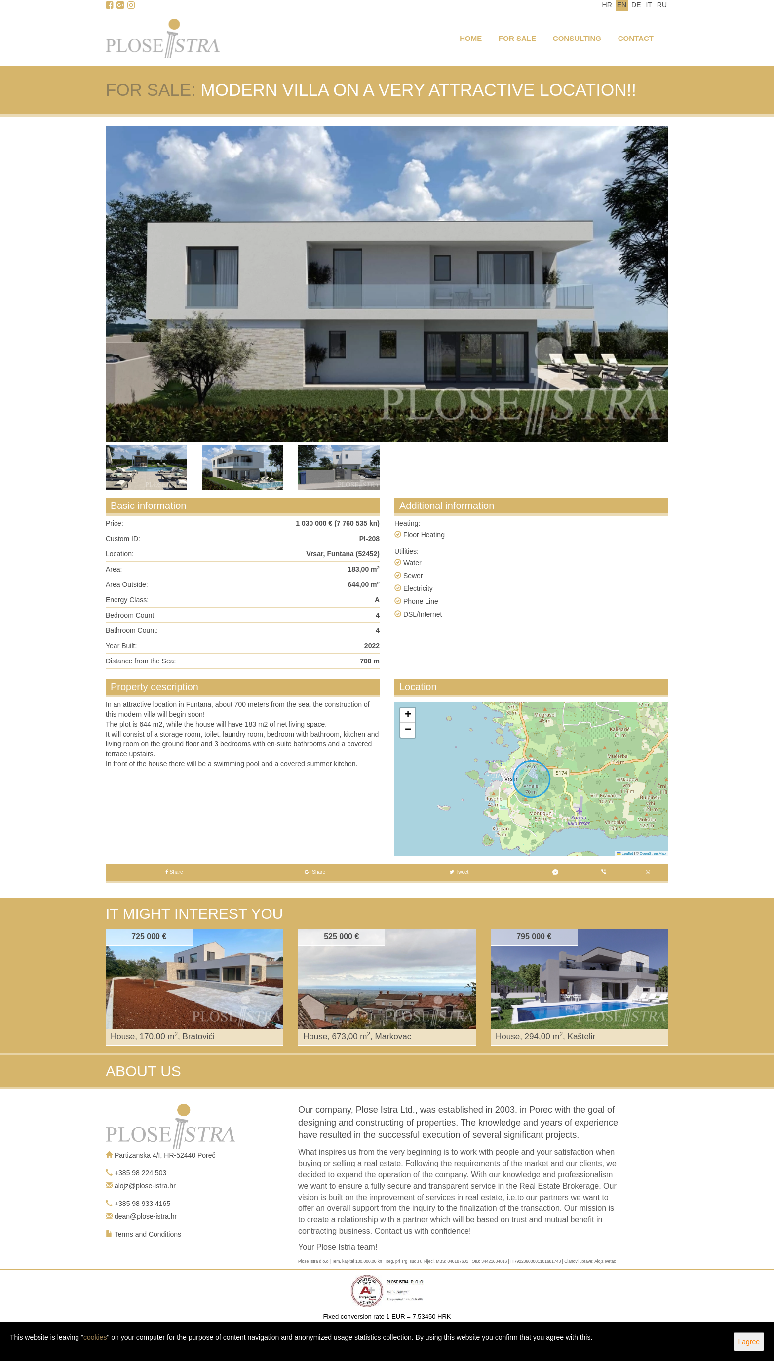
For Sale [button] (517, 38)
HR (607, 5)
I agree (749, 1342)
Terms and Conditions (148, 1234)
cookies (95, 1337)
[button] (407, 715)
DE (636, 5)
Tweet (459, 872)
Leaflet (625, 853)
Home (471, 38)
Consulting (577, 38)
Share (174, 872)
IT (649, 5)
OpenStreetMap (653, 853)
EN (621, 5)
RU (662, 5)
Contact (636, 38)
